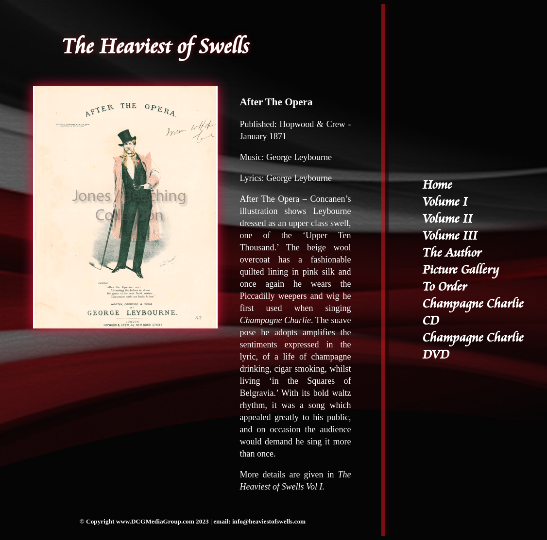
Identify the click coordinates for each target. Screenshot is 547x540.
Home (437, 185)
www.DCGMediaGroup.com (155, 521)
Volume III (450, 236)
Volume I (445, 202)
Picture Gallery (461, 270)
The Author (452, 253)
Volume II (448, 219)
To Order (445, 286)
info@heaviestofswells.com (269, 521)
